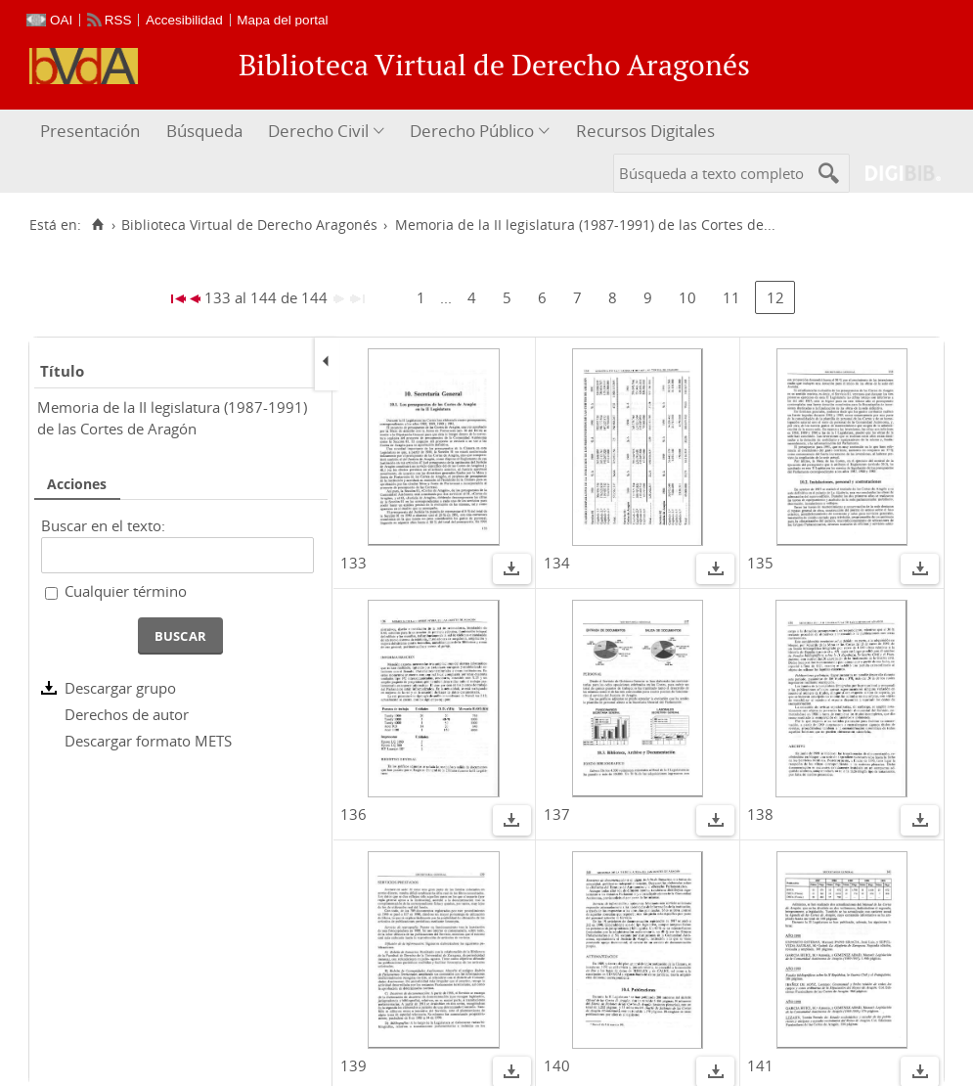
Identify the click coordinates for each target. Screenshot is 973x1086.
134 (557, 562)
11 (731, 297)
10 (687, 297)
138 (760, 814)
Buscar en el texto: (103, 525)
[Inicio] (97, 225)
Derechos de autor (127, 714)
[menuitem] (92, 132)
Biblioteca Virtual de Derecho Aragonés (249, 225)
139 (353, 1065)
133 (353, 562)
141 (760, 1065)
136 (353, 814)
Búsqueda (204, 130)
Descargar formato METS (148, 740)
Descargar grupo (120, 688)
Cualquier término (126, 591)
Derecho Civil (318, 130)
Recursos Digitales (645, 130)
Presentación (90, 130)
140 (557, 1065)
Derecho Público (472, 130)
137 (557, 814)
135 (760, 562)
